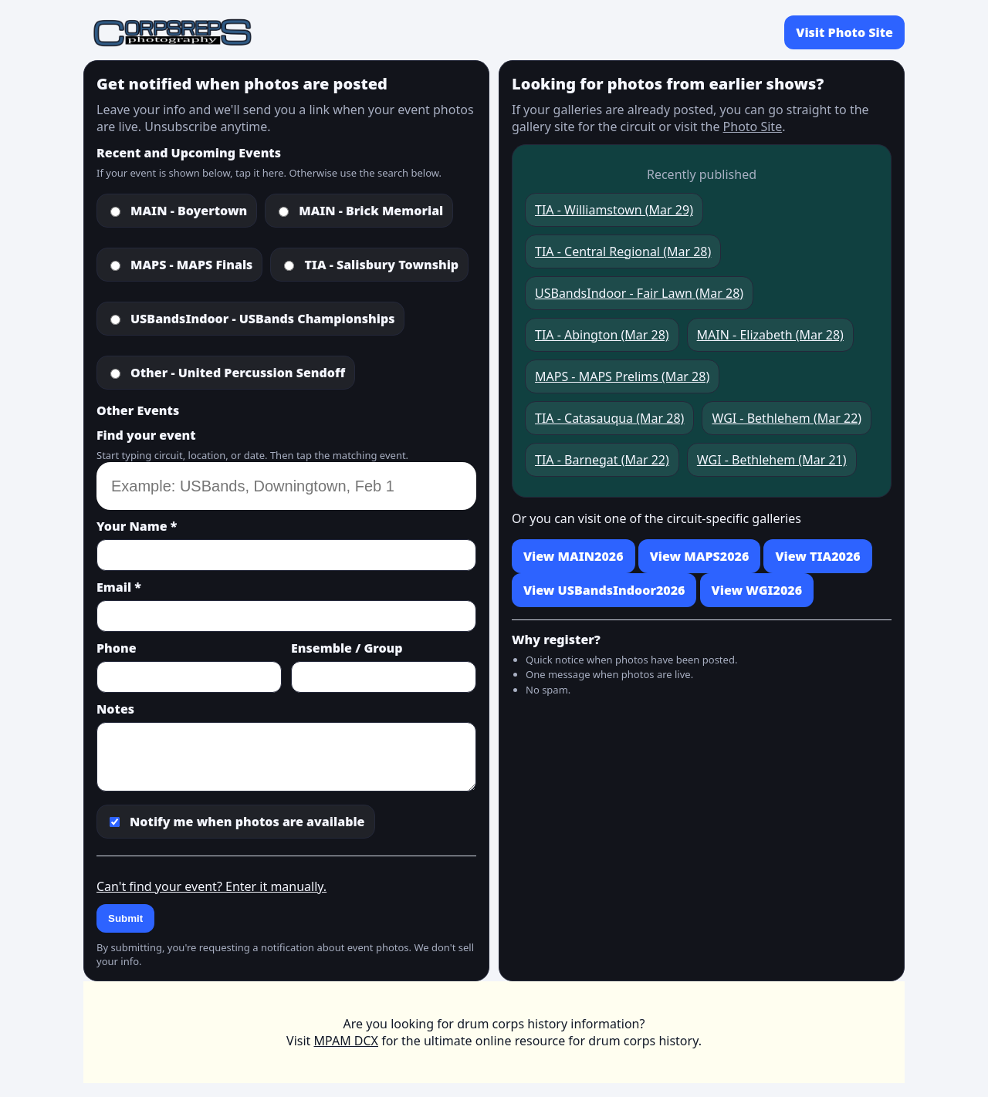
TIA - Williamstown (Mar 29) (614, 209)
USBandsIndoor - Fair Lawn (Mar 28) (639, 293)
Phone (116, 648)
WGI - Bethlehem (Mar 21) (772, 459)
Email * (118, 587)
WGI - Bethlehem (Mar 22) (786, 418)
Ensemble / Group (347, 648)
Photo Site (753, 126)
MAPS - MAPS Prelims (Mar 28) (622, 376)
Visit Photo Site (844, 32)
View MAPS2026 (699, 556)
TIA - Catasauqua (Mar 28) (609, 418)
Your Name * (136, 526)
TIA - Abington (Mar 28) (602, 334)
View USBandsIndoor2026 (604, 590)
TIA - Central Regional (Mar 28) (623, 251)
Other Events (137, 410)
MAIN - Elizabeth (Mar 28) (770, 334)
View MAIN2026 (573, 556)
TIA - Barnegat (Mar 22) (602, 459)
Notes (115, 708)
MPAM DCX (346, 1040)
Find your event (146, 435)
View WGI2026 (757, 590)
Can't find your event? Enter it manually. (211, 886)
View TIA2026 (817, 556)
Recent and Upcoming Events (188, 152)
